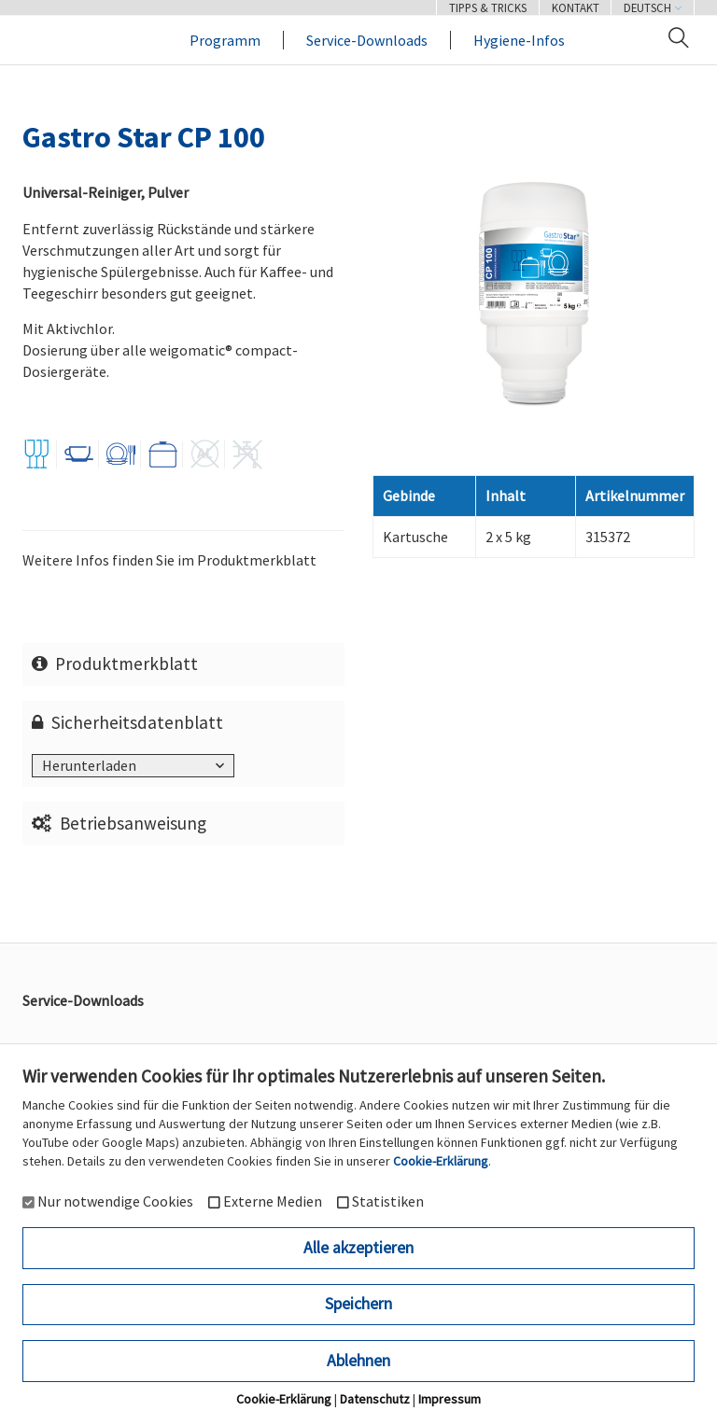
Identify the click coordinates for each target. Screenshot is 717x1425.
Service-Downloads (367, 40)
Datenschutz (375, 1398)
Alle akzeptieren (358, 1247)
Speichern (358, 1303)
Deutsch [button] (653, 7)
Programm (225, 40)
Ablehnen (358, 1360)
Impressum (449, 1398)
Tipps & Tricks (488, 7)
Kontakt (575, 7)
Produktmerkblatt (115, 663)
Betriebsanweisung (119, 823)
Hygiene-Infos (519, 40)
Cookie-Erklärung (440, 1161)
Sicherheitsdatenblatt (128, 722)
